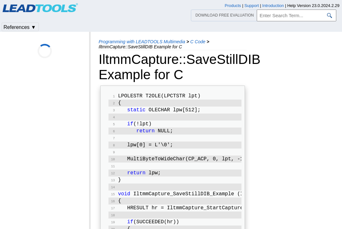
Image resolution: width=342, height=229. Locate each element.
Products (233, 5)
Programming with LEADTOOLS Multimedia (142, 41)
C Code (197, 41)
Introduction (273, 5)
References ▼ (19, 27)
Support (251, 5)
